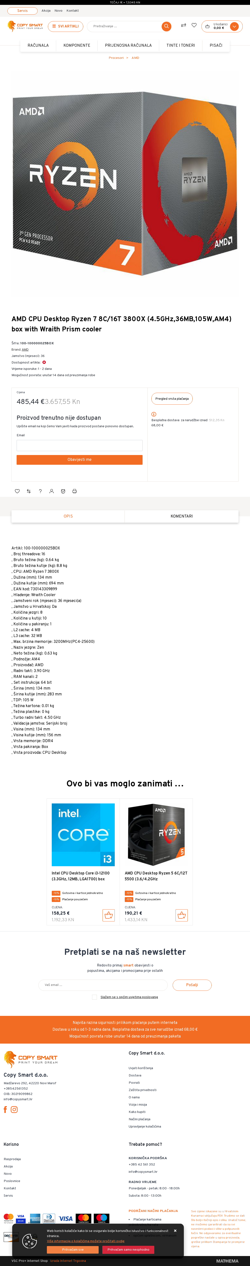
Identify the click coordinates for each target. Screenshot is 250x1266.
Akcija (46, 11)
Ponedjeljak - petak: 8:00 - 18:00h (154, 1188)
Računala (38, 45)
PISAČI (216, 45)
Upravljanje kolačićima (145, 1127)
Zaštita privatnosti (142, 1090)
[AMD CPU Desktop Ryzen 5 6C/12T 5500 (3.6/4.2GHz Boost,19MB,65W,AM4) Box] (182, 915)
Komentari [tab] (182, 516)
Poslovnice (12, 1181)
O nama (134, 1097)
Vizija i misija (138, 1105)
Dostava (135, 1076)
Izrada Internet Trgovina (68, 1261)
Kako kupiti (137, 1112)
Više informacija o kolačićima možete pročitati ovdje (86, 1241)
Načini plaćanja (139, 1119)
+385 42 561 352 (142, 1165)
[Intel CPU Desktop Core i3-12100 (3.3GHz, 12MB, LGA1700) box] (109, 915)
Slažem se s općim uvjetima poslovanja (129, 997)
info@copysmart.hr (143, 1172)
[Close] (73, 1250)
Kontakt (72, 11)
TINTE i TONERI (181, 45)
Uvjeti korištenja (141, 1068)
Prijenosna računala (128, 45)
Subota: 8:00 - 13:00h (145, 1196)
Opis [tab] (68, 516)
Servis (22, 11)
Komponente (76, 45)
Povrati (134, 1083)
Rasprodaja (12, 1159)
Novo (58, 11)
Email (21, 435)
